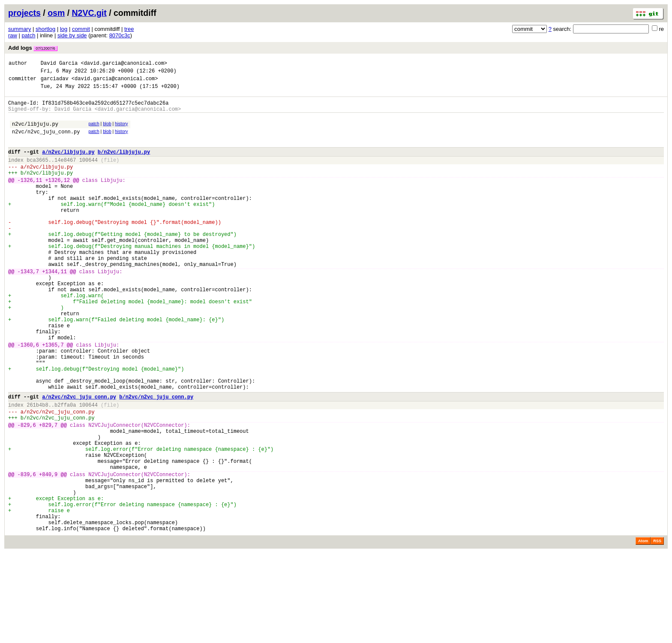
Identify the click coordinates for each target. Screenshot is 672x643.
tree (129, 29)
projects (24, 13)
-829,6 (27, 493)
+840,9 (48, 552)
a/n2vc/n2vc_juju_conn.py (79, 459)
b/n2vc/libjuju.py (124, 164)
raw (12, 35)
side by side (72, 35)
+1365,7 (52, 397)
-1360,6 (28, 397)
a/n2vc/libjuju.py (68, 164)
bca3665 (37, 174)
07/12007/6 (45, 48)
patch (29, 35)
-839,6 (27, 552)
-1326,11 (30, 198)
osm (56, 13)
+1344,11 (54, 308)
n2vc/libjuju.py (35, 132)
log (63, 29)
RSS (657, 631)
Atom (643, 631)
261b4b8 (37, 469)
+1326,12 (57, 198)
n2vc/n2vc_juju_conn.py (46, 141)
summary (19, 29)
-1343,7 (28, 308)
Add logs (32, 48)
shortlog (45, 29)
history (121, 131)
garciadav (55, 82)
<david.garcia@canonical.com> (124, 64)
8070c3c (119, 35)
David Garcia (59, 64)
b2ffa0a (65, 469)
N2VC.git (89, 13)
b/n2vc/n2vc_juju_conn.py (156, 459)
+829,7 (48, 493)
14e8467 (65, 174)
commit (81, 29)
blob (107, 131)
